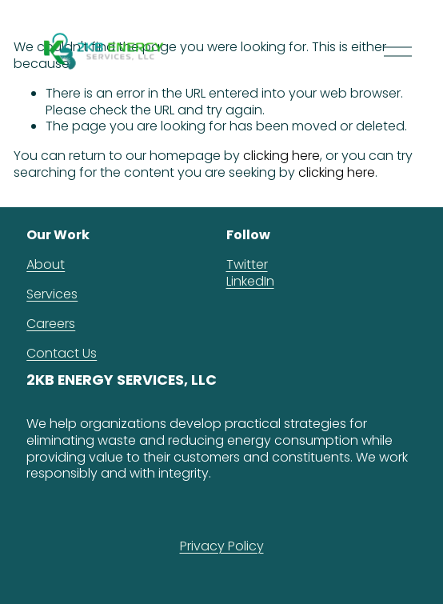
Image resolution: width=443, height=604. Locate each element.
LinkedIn (250, 282)
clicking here (281, 155)
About (45, 265)
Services (52, 294)
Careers (50, 324)
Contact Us (61, 354)
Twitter (247, 265)
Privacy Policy (222, 546)
